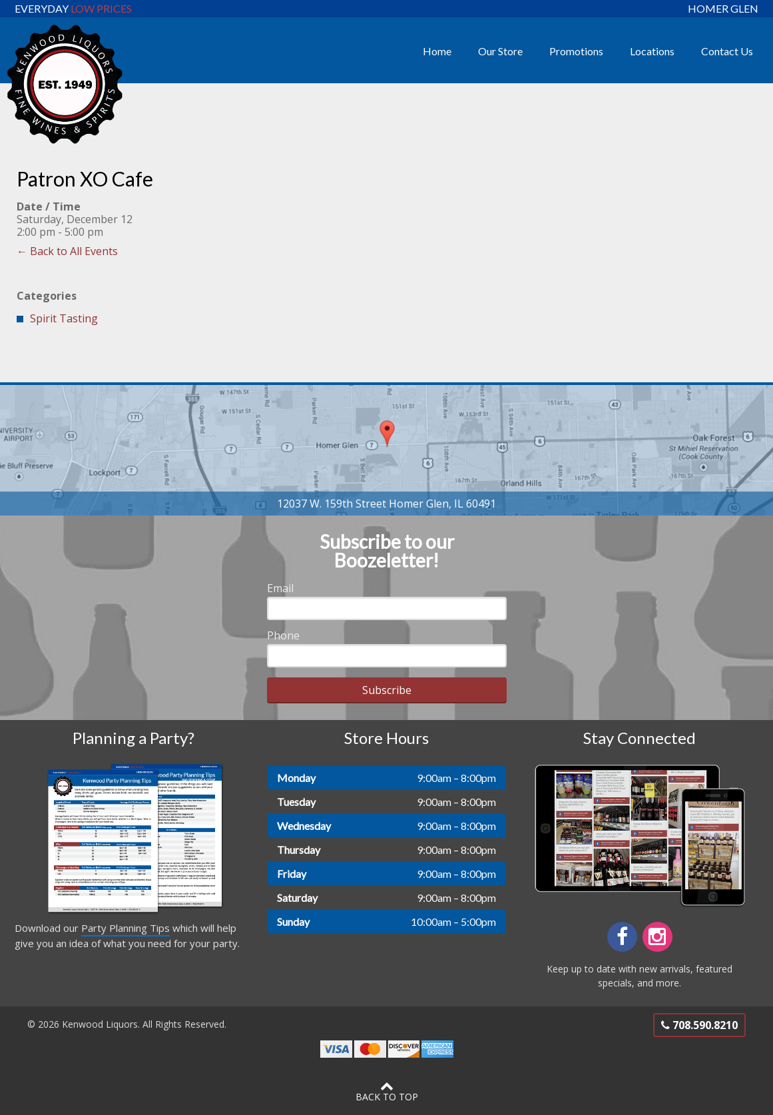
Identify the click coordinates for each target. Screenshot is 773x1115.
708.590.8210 (699, 1025)
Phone (283, 635)
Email (280, 588)
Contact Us (727, 51)
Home (437, 51)
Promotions (576, 51)
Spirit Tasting (64, 318)
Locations (652, 51)
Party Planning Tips (125, 927)
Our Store (500, 51)
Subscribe (386, 690)
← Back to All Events (67, 251)
